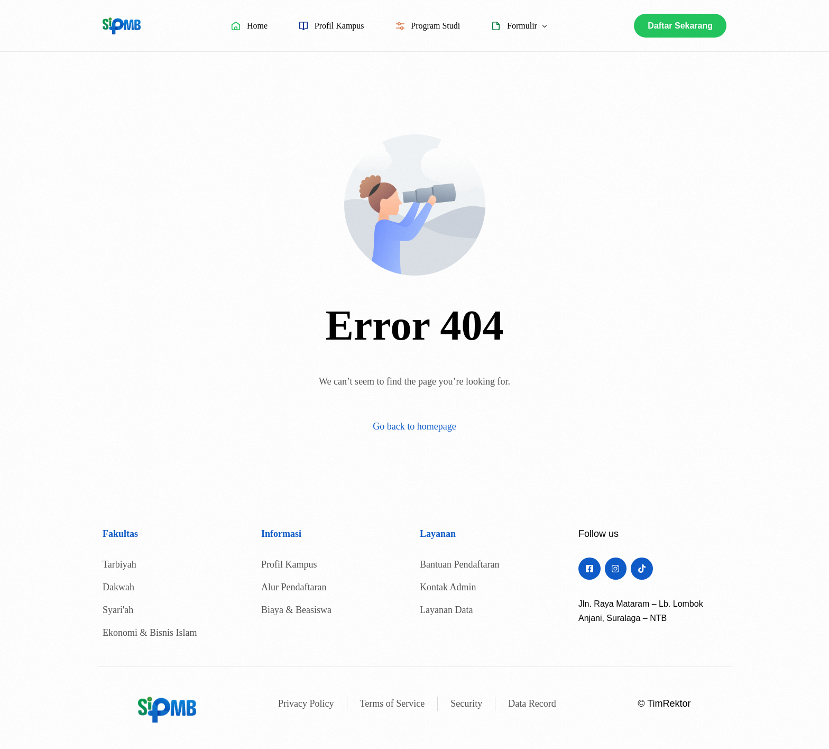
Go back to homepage (414, 426)
